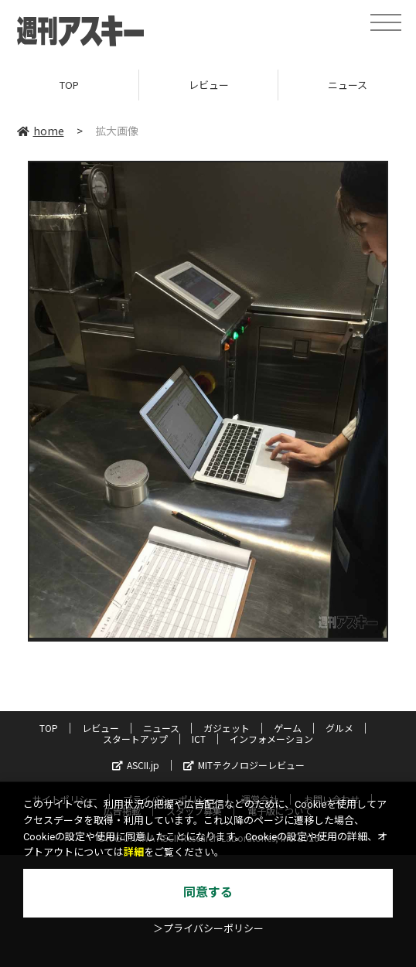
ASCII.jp (135, 764)
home (40, 130)
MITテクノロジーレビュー (244, 764)
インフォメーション (271, 738)
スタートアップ (135, 738)
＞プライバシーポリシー (208, 929)
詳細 (134, 852)
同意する (208, 892)
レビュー (209, 84)
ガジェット (226, 727)
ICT (199, 738)
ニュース (161, 727)
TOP (69, 84)
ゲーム (288, 727)
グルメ (339, 727)
